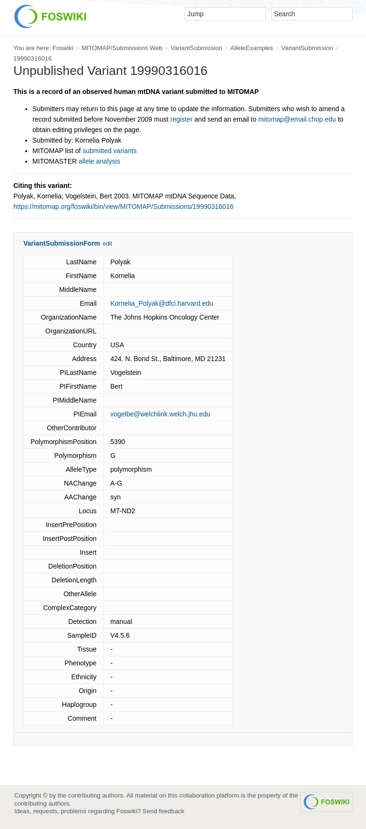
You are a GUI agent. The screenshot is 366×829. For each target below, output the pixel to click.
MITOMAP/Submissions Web (122, 48)
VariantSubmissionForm (61, 243)
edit (107, 243)
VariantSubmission (197, 48)
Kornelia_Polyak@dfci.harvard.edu (162, 303)
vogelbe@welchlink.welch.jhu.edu (161, 414)
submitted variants (109, 151)
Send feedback (163, 811)
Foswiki (62, 48)
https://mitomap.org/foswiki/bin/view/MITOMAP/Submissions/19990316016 (123, 206)
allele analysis (99, 161)
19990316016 (32, 58)
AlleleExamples (251, 48)
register (181, 119)
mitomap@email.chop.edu (297, 119)
